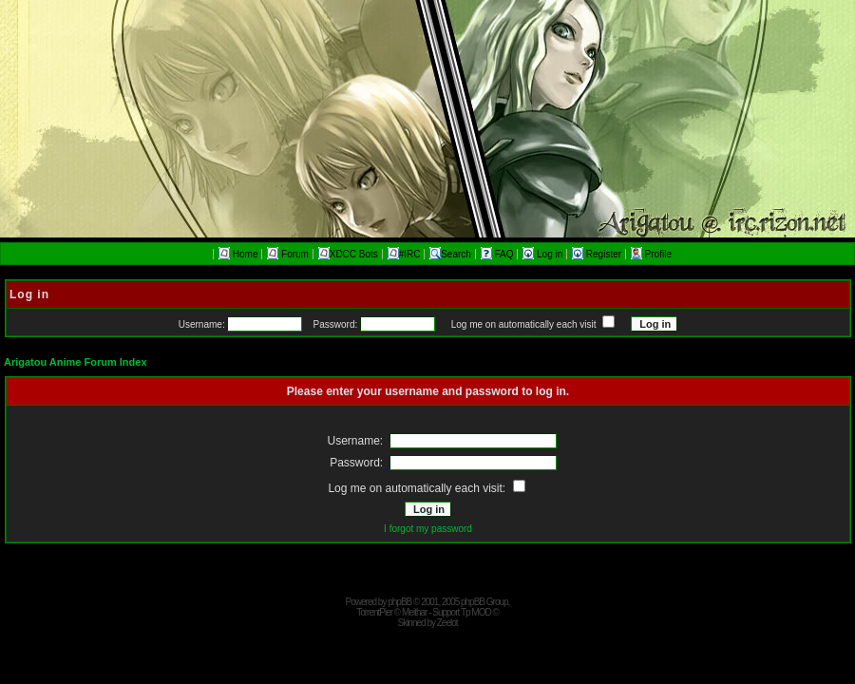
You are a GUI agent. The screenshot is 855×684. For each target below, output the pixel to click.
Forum (288, 254)
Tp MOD (476, 612)
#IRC (404, 254)
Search (450, 254)
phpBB (399, 602)
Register (598, 254)
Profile (651, 254)
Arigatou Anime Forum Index (75, 362)
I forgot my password (428, 528)
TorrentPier (374, 612)
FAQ (499, 254)
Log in (543, 254)
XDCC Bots (348, 254)
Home (237, 254)
